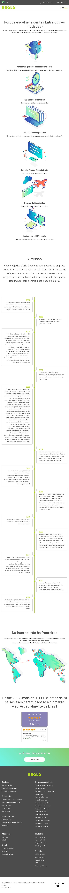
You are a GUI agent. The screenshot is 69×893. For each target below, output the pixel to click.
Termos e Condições (24, 882)
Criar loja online (6, 805)
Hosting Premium (40, 788)
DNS (36, 863)
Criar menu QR (6, 811)
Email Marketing (40, 837)
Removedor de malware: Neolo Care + (13, 822)
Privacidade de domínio (9, 791)
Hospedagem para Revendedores (45, 791)
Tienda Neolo (6, 808)
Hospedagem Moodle (41, 814)
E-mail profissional (7, 848)
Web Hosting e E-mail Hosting (44, 785)
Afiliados (4, 840)
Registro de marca (40, 843)
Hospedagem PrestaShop (43, 806)
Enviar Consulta (40, 854)
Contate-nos (34, 759)
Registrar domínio (7, 785)
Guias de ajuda (39, 860)
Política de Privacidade (38, 882)
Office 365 (5, 851)
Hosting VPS (39, 794)
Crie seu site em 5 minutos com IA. (12, 799)
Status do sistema (40, 866)
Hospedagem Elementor (42, 823)
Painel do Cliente (61, 2)
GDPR (4, 885)
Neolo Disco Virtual (41, 800)
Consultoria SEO (40, 840)
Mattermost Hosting (41, 826)
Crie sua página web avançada (11, 802)
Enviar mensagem (46, 2)
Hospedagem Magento (42, 809)
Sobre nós (5, 837)
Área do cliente (39, 857)
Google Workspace (7, 854)
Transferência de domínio (9, 788)
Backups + (5, 825)
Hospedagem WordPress (42, 803)
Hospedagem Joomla (41, 817)
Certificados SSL (7, 819)
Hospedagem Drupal (41, 811)
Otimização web (40, 846)
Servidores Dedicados (42, 797)
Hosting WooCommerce (42, 820)
